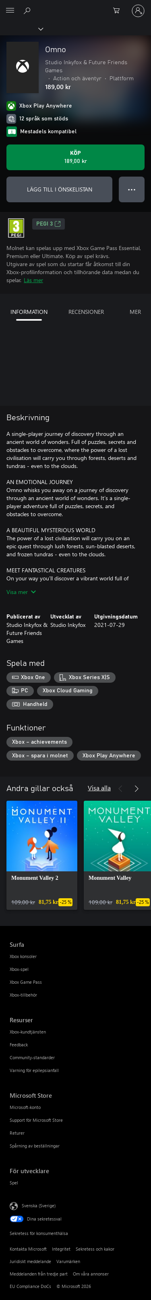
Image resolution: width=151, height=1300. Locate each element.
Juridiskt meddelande (30, 1261)
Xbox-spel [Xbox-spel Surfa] (19, 969)
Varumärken (68, 1261)
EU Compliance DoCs (30, 1286)
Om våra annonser (91, 1273)
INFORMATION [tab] (29, 311)
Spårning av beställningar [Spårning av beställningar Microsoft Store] (35, 1145)
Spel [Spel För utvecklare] (14, 1182)
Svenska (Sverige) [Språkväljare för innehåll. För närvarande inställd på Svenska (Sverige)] (39, 1205)
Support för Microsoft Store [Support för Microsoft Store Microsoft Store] (36, 1120)
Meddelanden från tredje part (39, 1273)
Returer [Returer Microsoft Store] (17, 1132)
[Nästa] (136, 788)
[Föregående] (120, 788)
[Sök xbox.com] (28, 10)
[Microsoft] (75, 6)
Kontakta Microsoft (28, 1248)
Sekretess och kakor (95, 1248)
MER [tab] (135, 311)
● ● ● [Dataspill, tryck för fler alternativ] (132, 189)
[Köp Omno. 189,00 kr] (75, 157)
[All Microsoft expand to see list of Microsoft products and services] (10, 10)
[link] (41, 855)
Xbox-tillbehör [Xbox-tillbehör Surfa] (23, 994)
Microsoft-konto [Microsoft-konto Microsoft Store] (25, 1107)
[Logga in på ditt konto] (138, 10)
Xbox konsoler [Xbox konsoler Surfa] (23, 956)
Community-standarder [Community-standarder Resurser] (32, 1057)
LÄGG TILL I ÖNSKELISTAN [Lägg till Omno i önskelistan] (59, 189)
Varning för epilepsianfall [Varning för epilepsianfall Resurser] (34, 1070)
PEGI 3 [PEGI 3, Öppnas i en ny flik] (48, 224)
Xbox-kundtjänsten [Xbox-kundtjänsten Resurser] (28, 1031)
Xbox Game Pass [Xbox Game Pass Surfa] (26, 982)
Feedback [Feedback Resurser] (19, 1044)
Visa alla (99, 787)
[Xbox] (21, 28)
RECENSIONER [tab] (86, 311)
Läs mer (33, 280)
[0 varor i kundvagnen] (118, 10)
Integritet (61, 1248)
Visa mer (21, 592)
